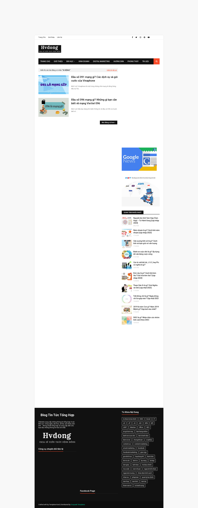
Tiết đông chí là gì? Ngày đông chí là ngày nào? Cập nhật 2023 (146, 297)
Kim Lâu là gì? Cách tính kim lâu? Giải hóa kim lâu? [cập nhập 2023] (144, 275)
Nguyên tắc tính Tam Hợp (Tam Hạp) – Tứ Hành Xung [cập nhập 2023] (146, 220)
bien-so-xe (126, 440)
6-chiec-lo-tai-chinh (129, 419)
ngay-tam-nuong (128, 473)
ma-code (126, 469)
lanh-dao (136, 465)
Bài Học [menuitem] (69, 61)
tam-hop (126, 481)
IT (154, 419)
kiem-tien (150, 456)
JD (124, 423)
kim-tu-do (126, 460)
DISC (141, 419)
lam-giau (126, 465)
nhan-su (126, 477)
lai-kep (152, 460)
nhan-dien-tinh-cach (145, 473)
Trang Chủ (42, 37)
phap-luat (135, 477)
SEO (147, 427)
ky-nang (143, 460)
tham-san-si (127, 485)
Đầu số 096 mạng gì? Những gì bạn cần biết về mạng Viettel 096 (94, 101)
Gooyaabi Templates (78, 504)
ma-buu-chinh (147, 465)
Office (141, 427)
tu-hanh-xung (139, 485)
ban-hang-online (141, 431)
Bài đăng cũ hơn (108, 122)
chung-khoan (138, 440)
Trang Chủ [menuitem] (45, 61)
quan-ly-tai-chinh (147, 477)
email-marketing (128, 448)
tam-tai (143, 481)
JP (129, 423)
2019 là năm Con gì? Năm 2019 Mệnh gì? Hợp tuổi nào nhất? (146, 308)
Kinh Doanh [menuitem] (84, 61)
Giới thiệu (51, 37)
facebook (141, 448)
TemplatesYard (54, 504)
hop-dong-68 (139, 456)
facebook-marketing (130, 452)
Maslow (133, 427)
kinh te (135, 460)
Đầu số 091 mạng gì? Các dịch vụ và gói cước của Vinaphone (94, 78)
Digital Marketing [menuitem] (101, 61)
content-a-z (127, 444)
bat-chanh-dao (143, 436)
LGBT (125, 427)
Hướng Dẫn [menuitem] (119, 61)
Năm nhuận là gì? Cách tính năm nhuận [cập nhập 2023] (146, 231)
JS (134, 423)
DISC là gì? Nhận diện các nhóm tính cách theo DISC (146, 318)
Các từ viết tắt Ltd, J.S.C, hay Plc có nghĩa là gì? (146, 263)
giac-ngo (143, 452)
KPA (146, 423)
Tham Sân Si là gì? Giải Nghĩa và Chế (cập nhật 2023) (145, 286)
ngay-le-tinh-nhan (150, 469)
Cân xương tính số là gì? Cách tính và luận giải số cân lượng (145, 242)
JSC (140, 423)
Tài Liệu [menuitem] (145, 61)
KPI (152, 423)
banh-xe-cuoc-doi (129, 436)
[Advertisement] (76, 17)
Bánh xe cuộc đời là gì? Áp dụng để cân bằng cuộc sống (146, 253)
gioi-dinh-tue (127, 456)
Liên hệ (59, 37)
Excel (148, 419)
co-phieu (149, 440)
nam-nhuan (137, 469)
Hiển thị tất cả (112, 70)
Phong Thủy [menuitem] (133, 61)
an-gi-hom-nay (128, 431)
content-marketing (140, 444)
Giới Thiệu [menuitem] (58, 61)
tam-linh (135, 481)
